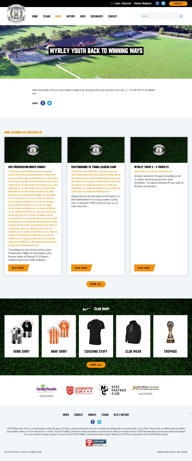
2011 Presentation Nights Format (26, 167)
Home (35, 16)
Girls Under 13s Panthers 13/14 (38, 181)
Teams (46, 16)
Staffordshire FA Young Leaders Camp (93, 167)
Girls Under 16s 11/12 (92, 171)
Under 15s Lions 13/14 (46, 212)
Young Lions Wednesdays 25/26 (23, 245)
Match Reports (141, 171)
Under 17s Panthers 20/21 (36, 232)
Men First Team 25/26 (81, 178)
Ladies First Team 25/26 (109, 175)
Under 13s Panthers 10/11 (26, 208)
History (70, 16)
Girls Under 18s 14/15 (34, 188)
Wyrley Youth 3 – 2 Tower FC (151, 167)
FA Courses (76, 171)
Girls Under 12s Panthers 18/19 (32, 178)
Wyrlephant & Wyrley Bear (43, 242)
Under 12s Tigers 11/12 (25, 205)
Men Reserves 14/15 (80, 181)
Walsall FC (25, 242)
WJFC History (121, 414)
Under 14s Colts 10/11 (24, 212)
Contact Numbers (143, 3)
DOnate (178, 4)
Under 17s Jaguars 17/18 (31, 228)
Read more (18, 268)
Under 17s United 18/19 (32, 235)
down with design (179, 452)
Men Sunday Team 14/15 (102, 181)
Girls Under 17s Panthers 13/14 (38, 185)
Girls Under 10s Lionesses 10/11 (29, 175)
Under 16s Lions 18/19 (40, 218)
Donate (92, 414)
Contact (112, 16)
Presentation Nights (33, 195)
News (58, 16)
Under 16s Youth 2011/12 (35, 225)
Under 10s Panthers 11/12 (26, 202)
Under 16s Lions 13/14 (18, 218)
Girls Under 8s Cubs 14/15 (36, 191)
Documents (97, 16)
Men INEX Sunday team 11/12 (106, 178)
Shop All (96, 365)
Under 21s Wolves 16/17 (34, 238)
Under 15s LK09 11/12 (18, 215)
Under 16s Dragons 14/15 (40, 215)
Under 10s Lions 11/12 (25, 198)
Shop (83, 16)
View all (96, 284)
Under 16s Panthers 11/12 (38, 222)
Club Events (13, 171)
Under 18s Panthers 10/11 (97, 191)
